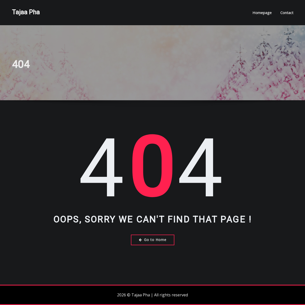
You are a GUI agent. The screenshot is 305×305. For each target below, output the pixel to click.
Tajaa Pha (26, 12)
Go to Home (152, 239)
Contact (286, 12)
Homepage (262, 12)
